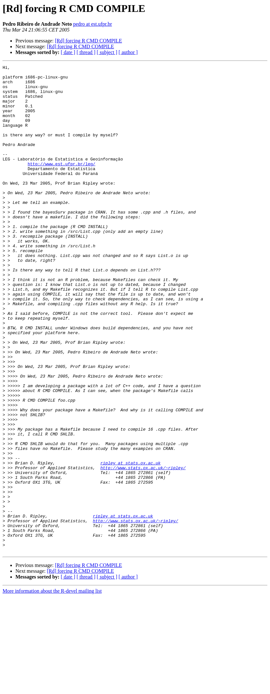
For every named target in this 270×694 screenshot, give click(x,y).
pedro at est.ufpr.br (92, 24)
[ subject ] (107, 52)
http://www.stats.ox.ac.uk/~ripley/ (142, 549)
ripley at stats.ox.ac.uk (130, 543)
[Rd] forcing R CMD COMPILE (88, 40)
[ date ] (68, 52)
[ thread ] (85, 52)
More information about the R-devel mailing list (52, 688)
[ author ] (128, 52)
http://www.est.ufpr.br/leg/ (61, 184)
